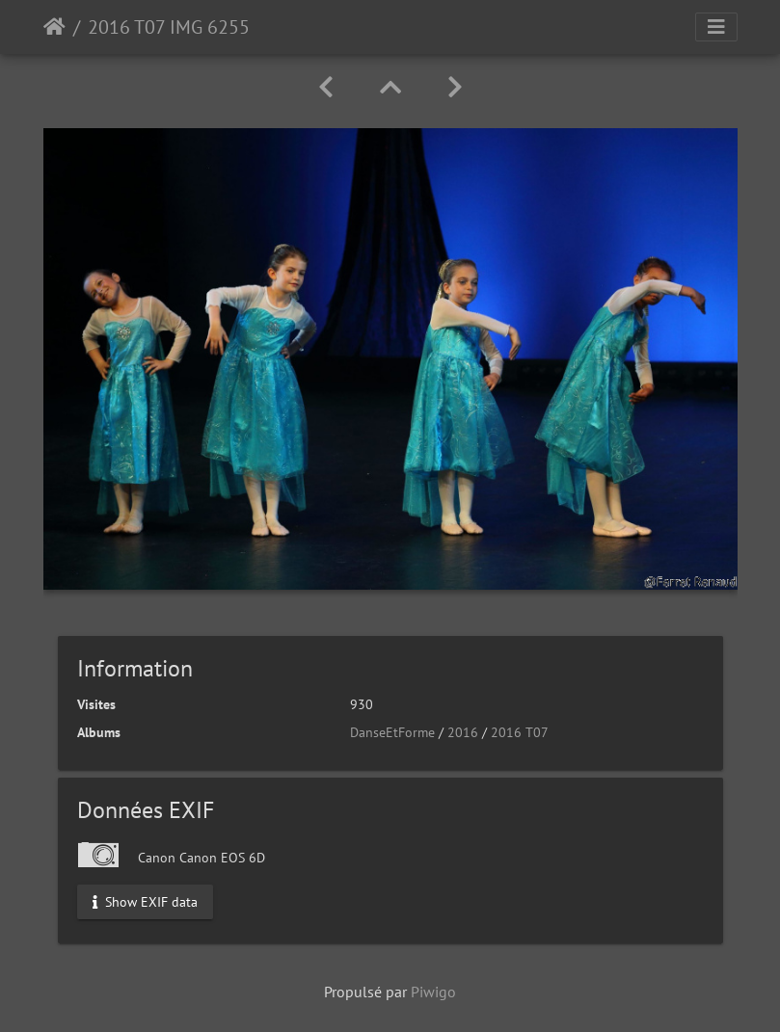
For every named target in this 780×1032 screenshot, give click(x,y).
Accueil (54, 27)
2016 (462, 732)
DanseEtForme (392, 732)
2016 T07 (520, 732)
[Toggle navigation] (716, 27)
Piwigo (433, 991)
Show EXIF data (145, 902)
